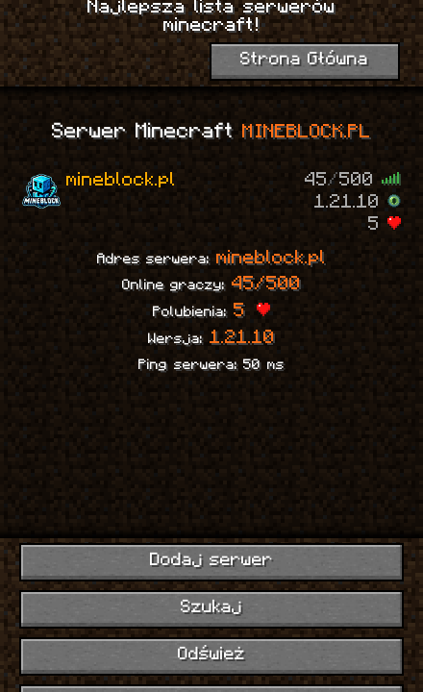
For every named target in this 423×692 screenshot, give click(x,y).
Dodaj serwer (212, 561)
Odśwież (211, 655)
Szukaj (211, 608)
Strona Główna (304, 60)
